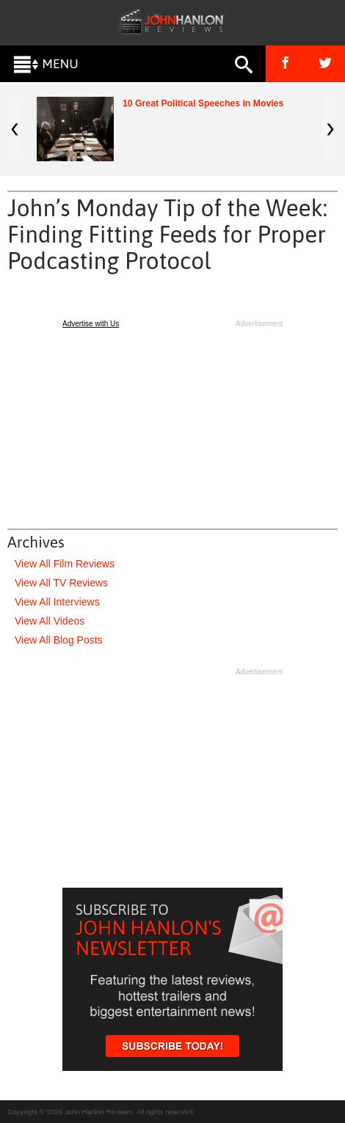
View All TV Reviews (61, 583)
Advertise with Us (90, 324)
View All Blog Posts (59, 640)
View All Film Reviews (65, 564)
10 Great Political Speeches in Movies (203, 103)
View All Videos (49, 621)
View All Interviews (57, 602)
